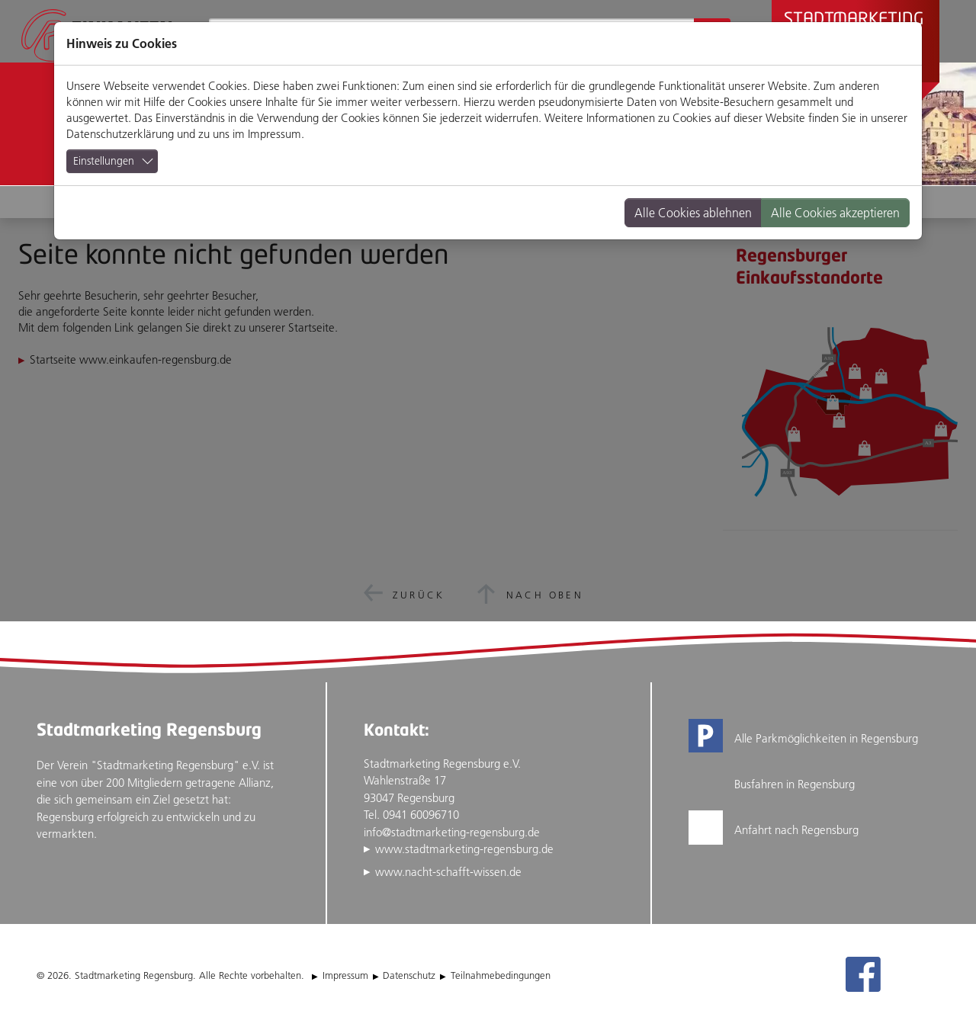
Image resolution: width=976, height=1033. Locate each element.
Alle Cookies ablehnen (693, 212)
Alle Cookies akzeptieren (835, 212)
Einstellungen (103, 161)
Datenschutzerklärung (120, 134)
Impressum (274, 134)
